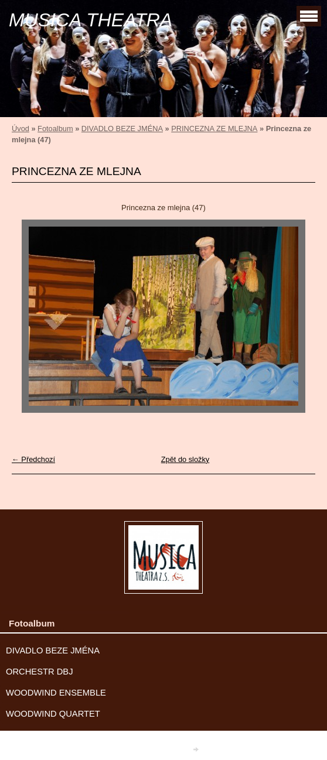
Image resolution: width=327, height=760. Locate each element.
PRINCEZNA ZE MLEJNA (214, 128)
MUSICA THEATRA (90, 19)
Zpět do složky (185, 459)
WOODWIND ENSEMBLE (56, 692)
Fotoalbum (55, 128)
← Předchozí (33, 459)
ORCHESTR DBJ (39, 671)
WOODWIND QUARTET (53, 713)
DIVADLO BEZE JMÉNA (122, 128)
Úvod (20, 128)
